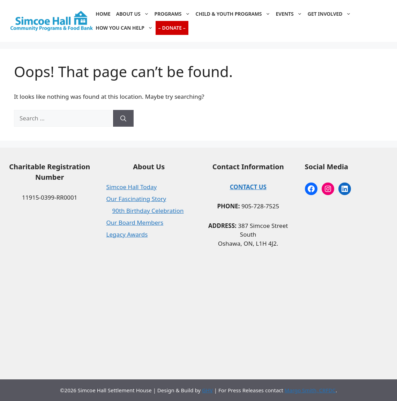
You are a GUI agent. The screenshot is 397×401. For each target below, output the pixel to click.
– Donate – (172, 27)
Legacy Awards (127, 234)
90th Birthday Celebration (148, 211)
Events (290, 14)
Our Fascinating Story (136, 199)
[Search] (123, 118)
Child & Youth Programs (234, 14)
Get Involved (331, 14)
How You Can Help (125, 28)
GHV (207, 390)
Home (103, 13)
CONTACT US (248, 187)
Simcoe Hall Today (131, 187)
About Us (134, 14)
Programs (174, 14)
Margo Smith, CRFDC (310, 390)
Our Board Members (135, 222)
